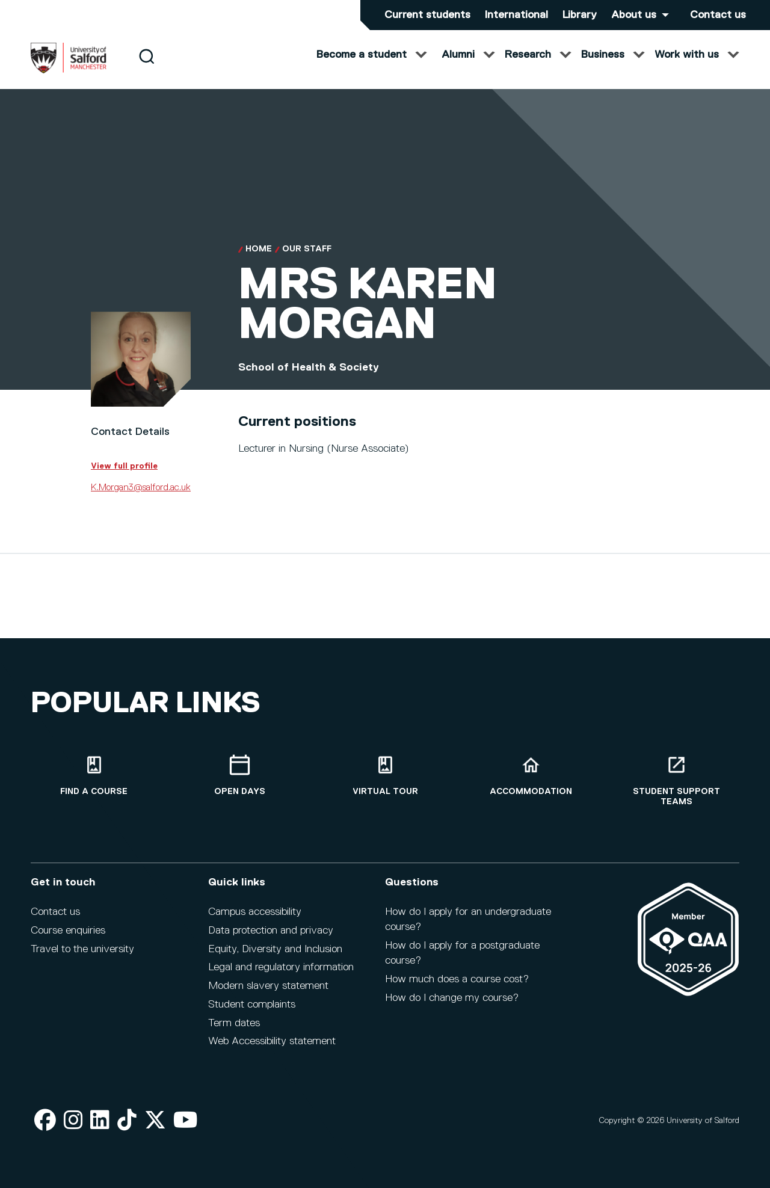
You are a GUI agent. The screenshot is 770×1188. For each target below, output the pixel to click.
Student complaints (251, 1004)
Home (258, 261)
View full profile (124, 477)
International (516, 15)
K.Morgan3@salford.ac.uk (141, 499)
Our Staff (306, 261)
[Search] (146, 67)
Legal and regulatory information (281, 967)
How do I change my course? (452, 998)
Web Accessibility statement (272, 1041)
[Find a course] (94, 775)
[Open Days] (239, 775)
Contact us (718, 15)
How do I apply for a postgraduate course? (462, 953)
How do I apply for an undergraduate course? (468, 919)
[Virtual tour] (385, 775)
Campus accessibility (254, 911)
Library (579, 15)
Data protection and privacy (270, 930)
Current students (427, 15)
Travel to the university (82, 949)
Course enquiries (68, 930)
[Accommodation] (530, 775)
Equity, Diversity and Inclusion (275, 949)
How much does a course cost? (457, 979)
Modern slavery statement (268, 985)
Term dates (234, 1023)
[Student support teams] (676, 780)
